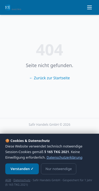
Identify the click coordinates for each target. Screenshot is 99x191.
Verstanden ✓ (22, 168)
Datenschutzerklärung (64, 157)
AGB (8, 180)
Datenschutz (21, 180)
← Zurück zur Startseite (49, 77)
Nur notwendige (58, 168)
